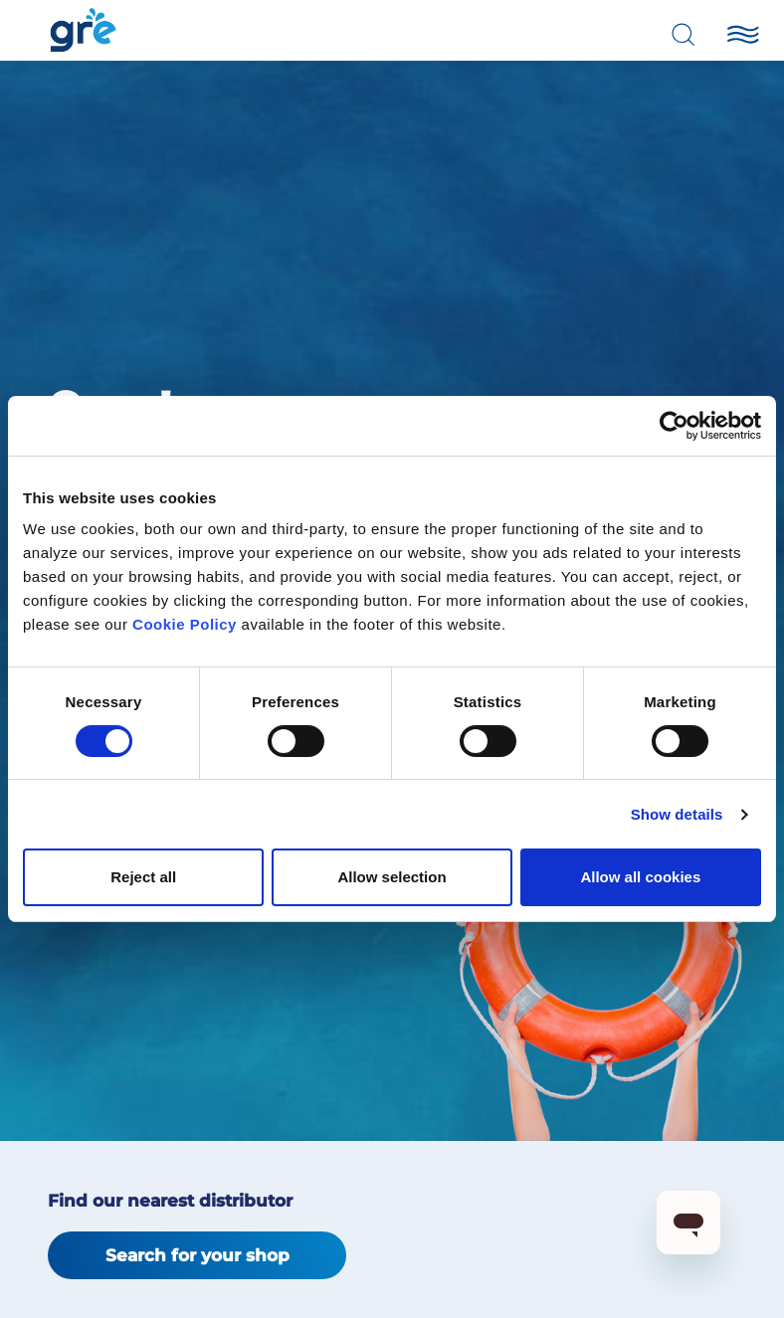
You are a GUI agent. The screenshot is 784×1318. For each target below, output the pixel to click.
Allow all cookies (640, 876)
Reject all (143, 876)
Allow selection (391, 876)
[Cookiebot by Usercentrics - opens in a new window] (674, 426)
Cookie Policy (184, 624)
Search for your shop (197, 1255)
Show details (677, 814)
